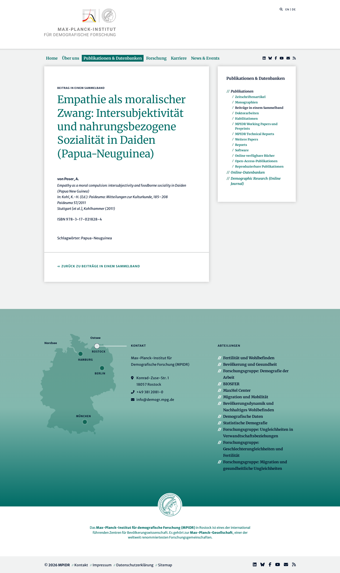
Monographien (246, 102)
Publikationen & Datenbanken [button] (112, 58)
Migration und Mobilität (245, 397)
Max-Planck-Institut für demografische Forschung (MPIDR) (145, 528)
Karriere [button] (179, 58)
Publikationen (242, 91)
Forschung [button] (156, 58)
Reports (241, 145)
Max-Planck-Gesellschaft (211, 533)
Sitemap (165, 565)
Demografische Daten (243, 416)
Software (242, 150)
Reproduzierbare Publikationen (259, 166)
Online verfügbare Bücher (255, 156)
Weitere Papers (246, 139)
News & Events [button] (205, 58)
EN (287, 9)
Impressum (102, 565)
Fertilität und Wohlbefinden (249, 358)
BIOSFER (231, 384)
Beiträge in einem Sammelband (259, 108)
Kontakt (81, 565)
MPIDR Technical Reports (254, 134)
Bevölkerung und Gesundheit (250, 364)
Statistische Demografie (245, 423)
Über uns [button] (70, 58)
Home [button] (52, 58)
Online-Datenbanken (248, 172)
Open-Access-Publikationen (256, 161)
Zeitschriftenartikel (250, 97)
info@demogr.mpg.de (155, 399)
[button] (281, 9)
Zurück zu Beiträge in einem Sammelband (100, 266)
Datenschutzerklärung (135, 565)
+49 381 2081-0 (149, 392)
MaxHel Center (237, 390)
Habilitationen (246, 119)
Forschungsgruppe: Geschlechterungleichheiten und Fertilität (253, 449)
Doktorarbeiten (247, 113)
